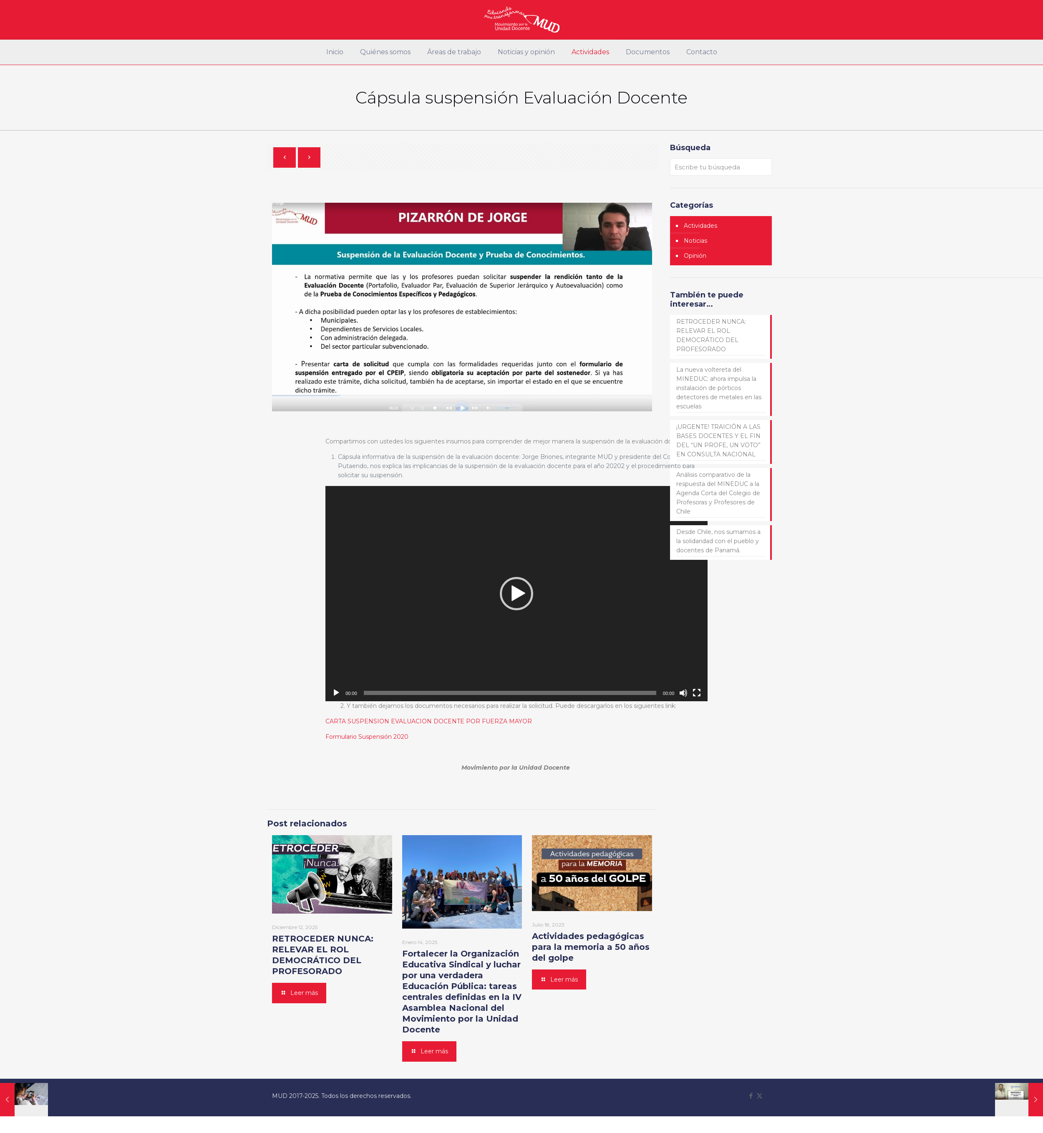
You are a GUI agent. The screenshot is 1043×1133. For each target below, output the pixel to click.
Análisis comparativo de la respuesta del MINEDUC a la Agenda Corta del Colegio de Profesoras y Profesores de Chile (718, 493)
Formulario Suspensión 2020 (366, 736)
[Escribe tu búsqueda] (721, 167)
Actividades (700, 225)
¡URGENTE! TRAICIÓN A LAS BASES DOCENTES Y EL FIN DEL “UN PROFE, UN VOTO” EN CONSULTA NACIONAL (718, 440)
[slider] (510, 693)
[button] (516, 593)
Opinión (695, 255)
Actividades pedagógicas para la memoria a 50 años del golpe (591, 947)
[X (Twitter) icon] (759, 1096)
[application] (516, 593)
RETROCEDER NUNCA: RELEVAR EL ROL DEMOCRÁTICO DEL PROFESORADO (711, 335)
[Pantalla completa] (697, 693)
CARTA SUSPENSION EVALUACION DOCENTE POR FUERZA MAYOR (428, 721)
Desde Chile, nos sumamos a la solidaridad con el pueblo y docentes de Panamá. (718, 541)
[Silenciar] (683, 693)
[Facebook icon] (751, 1096)
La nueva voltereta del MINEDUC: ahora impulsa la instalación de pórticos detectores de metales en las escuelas (718, 388)
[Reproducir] (336, 693)
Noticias (695, 240)
